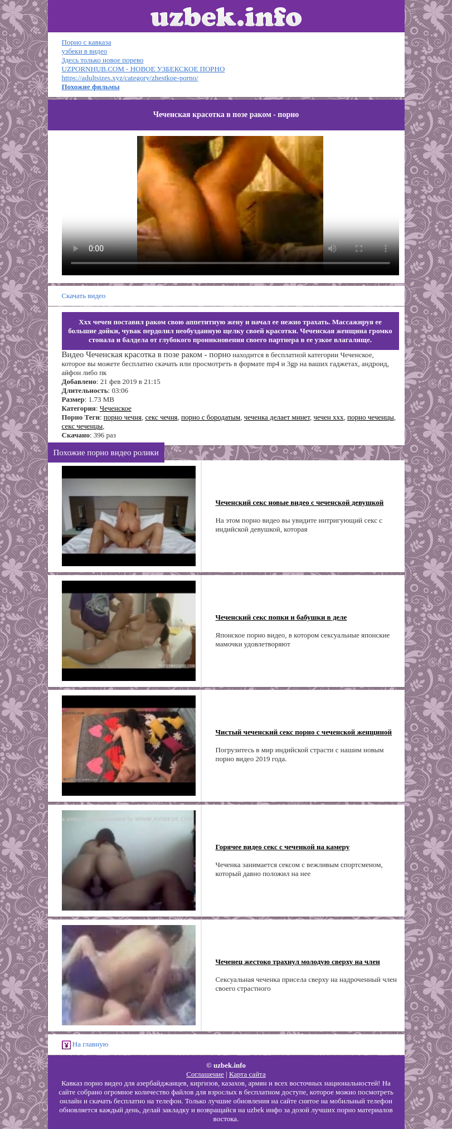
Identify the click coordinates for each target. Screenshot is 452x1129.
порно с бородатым (210, 417)
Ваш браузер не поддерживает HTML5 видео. (230, 205)
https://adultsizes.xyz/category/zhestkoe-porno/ (130, 78)
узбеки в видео (85, 51)
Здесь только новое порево (103, 60)
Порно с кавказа (86, 42)
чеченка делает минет (277, 417)
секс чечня (161, 417)
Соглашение (205, 1074)
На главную (85, 1044)
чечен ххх (329, 417)
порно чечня (123, 417)
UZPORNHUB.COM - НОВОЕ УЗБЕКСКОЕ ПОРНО (143, 69)
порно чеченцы (370, 417)
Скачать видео (84, 295)
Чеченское (116, 408)
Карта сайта (247, 1074)
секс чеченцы (82, 426)
